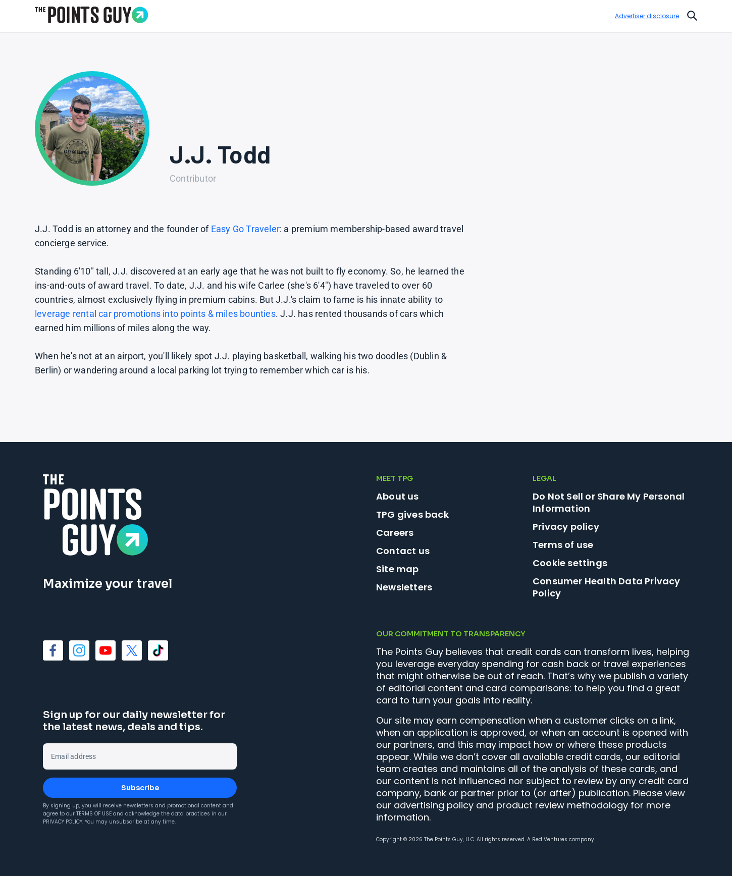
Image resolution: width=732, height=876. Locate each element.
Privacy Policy (62, 822)
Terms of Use (94, 813)
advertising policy (434, 805)
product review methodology (562, 805)
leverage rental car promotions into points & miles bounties (155, 313)
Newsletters (404, 587)
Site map (397, 569)
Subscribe (140, 787)
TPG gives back (412, 514)
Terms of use (563, 544)
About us (397, 496)
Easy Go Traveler (245, 229)
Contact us (403, 550)
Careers (394, 532)
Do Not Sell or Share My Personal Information (609, 502)
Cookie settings (570, 563)
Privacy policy (566, 526)
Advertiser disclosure (647, 16)
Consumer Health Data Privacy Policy (607, 587)
